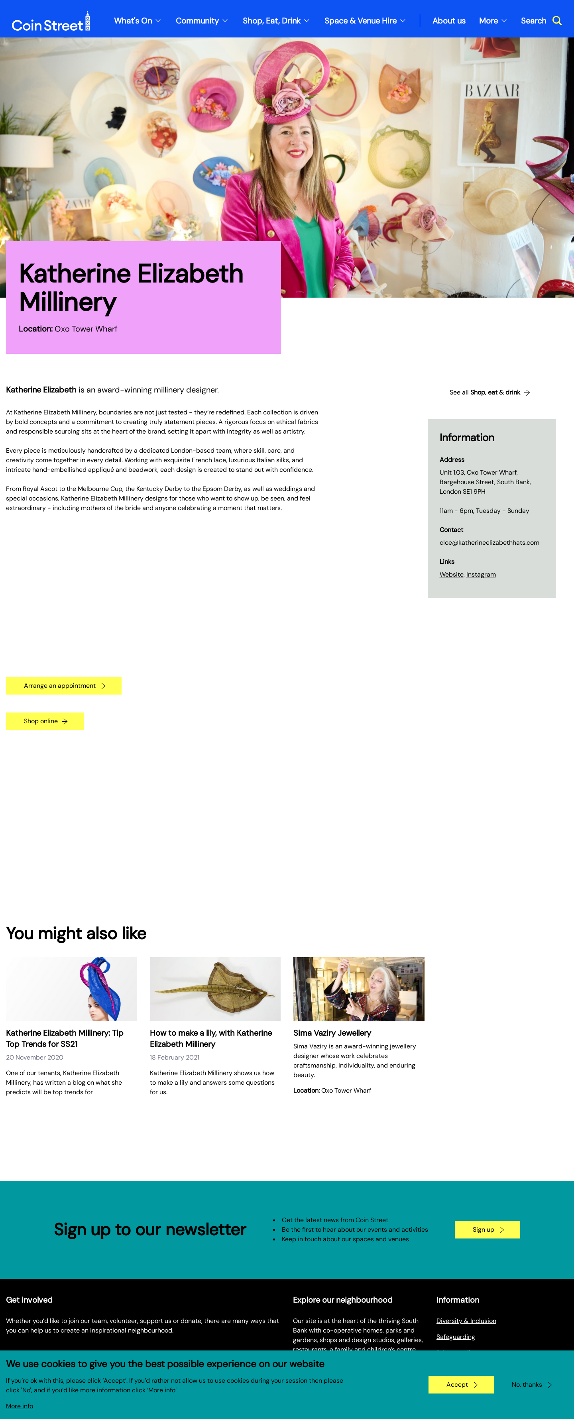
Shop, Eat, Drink (272, 21)
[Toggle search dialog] (541, 21)
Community (197, 21)
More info (19, 1406)
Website (452, 574)
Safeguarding (455, 1337)
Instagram (481, 574)
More (488, 21)
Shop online (41, 721)
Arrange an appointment (60, 685)
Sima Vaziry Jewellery (332, 1033)
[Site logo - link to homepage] (51, 21)
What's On (133, 21)
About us (449, 21)
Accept (457, 1384)
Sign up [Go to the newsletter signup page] (483, 1229)
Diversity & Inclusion (466, 1321)
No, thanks (527, 1384)
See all (485, 392)
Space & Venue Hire (360, 21)
